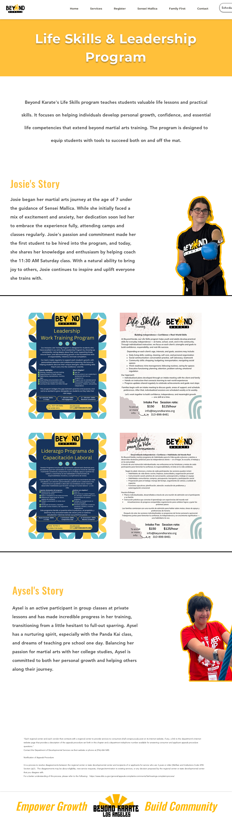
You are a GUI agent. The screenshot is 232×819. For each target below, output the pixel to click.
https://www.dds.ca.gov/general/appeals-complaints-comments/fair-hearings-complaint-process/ (132, 776)
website (81, 750)
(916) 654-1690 (103, 750)
